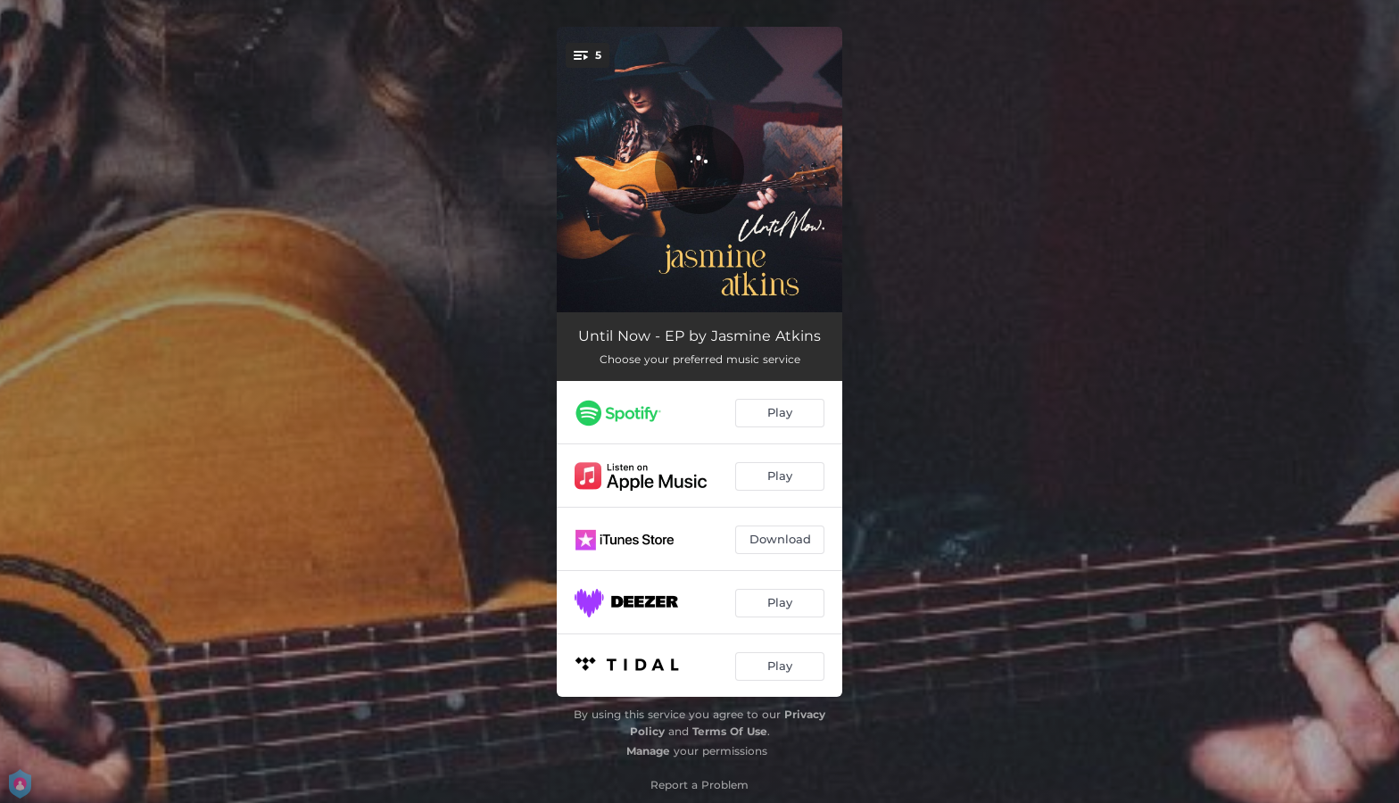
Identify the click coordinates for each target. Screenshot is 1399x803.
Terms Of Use (729, 731)
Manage (648, 750)
